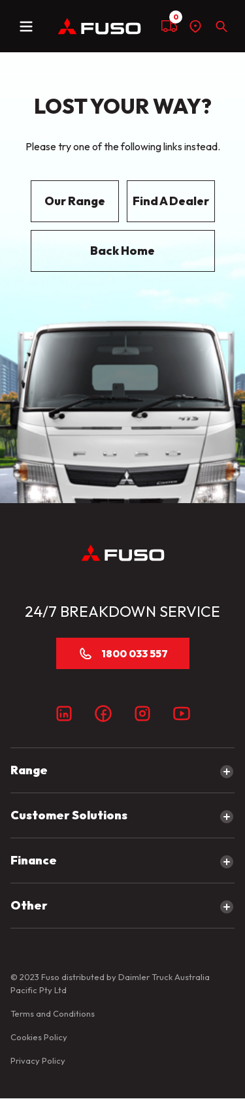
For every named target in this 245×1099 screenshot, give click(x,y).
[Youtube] (181, 713)
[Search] (221, 26)
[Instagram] (142, 713)
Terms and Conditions (52, 1013)
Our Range (74, 200)
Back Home (122, 250)
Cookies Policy (38, 1037)
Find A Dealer (171, 200)
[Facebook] (103, 713)
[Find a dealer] (195, 26)
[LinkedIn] (64, 713)
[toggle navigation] (26, 26)
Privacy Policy (37, 1060)
